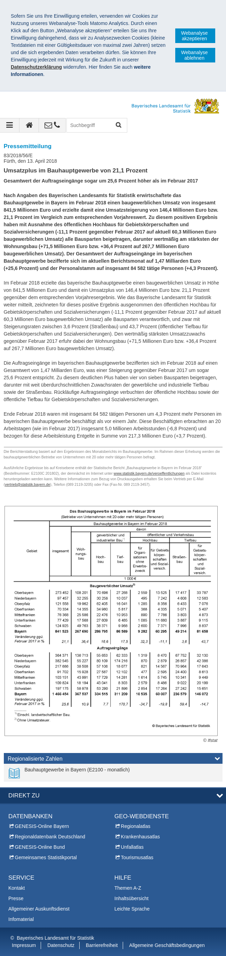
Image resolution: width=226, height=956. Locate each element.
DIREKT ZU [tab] (24, 795)
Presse (16, 898)
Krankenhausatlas (140, 836)
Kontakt (16, 888)
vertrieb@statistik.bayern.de (27, 484)
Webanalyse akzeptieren (194, 35)
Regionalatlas (136, 826)
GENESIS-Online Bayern (42, 826)
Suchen (118, 125)
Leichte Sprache (132, 909)
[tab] (113, 760)
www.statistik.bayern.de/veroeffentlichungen (149, 473)
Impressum (24, 945)
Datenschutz (60, 945)
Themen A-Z (127, 888)
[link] (69, 772)
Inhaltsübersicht (131, 898)
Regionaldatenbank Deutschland (50, 836)
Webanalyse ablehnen (194, 55)
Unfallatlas (132, 847)
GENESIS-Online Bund (40, 847)
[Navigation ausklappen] (9, 125)
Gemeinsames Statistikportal (46, 857)
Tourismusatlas (137, 857)
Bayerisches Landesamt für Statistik (55, 938)
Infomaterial (21, 919)
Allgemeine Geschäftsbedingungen (167, 945)
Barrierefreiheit (102, 945)
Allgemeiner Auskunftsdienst (39, 909)
